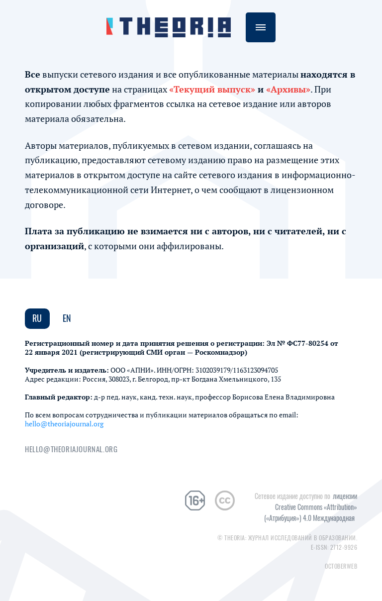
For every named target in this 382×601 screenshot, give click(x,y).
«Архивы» (288, 89)
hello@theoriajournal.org (64, 423)
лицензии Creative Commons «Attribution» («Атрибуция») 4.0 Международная (310, 507)
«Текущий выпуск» (212, 89)
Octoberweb (341, 566)
